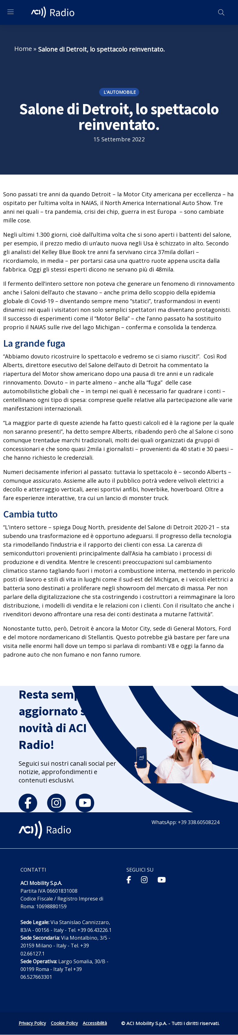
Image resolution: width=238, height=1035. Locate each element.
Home (23, 48)
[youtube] (85, 803)
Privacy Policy (32, 1023)
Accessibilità (95, 1023)
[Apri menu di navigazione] (10, 12)
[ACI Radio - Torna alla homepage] (53, 12)
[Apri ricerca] (221, 12)
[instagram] (56, 803)
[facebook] (28, 803)
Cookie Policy (64, 1023)
